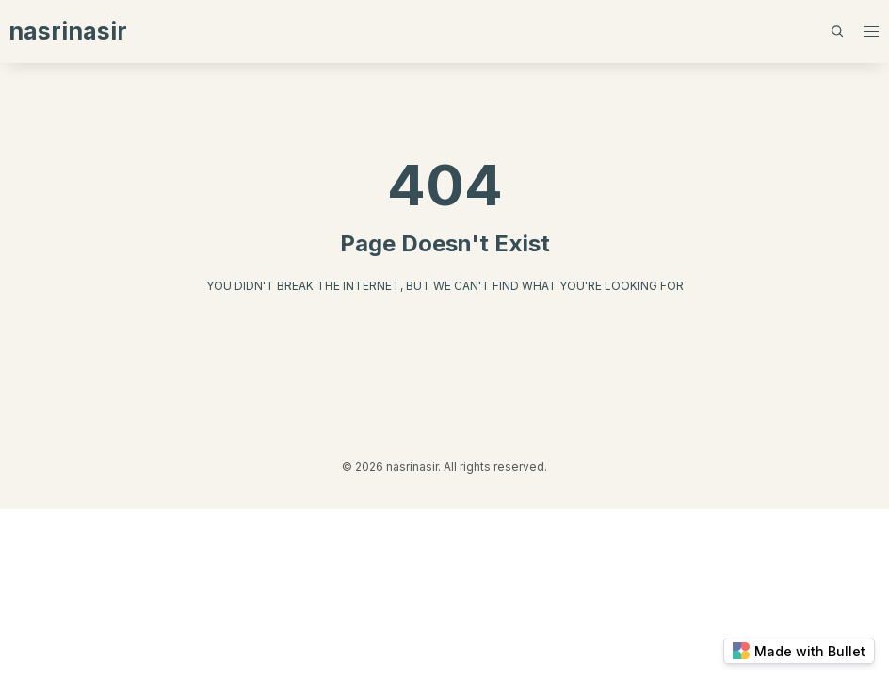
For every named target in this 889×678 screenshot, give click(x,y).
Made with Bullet (799, 650)
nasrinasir (67, 31)
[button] (870, 31)
